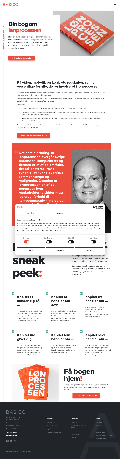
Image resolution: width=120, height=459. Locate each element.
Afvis (31, 250)
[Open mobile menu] (115, 5)
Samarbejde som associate (104, 435)
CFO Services (51, 422)
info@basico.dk (11, 435)
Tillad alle (89, 250)
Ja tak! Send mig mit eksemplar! (33, 135)
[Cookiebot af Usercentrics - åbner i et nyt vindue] (94, 207)
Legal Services (51, 429)
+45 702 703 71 (12, 433)
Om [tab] (89, 213)
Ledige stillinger (100, 432)
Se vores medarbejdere (103, 429)
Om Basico (99, 422)
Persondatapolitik (101, 439)
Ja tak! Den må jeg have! (86, 395)
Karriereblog (75, 434)
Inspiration (4, 45)
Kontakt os (99, 425)
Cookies (98, 442)
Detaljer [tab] (60, 213)
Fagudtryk (74, 437)
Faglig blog (74, 422)
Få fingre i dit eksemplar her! (22, 58)
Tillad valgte (60, 250)
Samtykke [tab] (30, 213)
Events (73, 431)
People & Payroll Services (54, 432)
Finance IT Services (53, 425)
